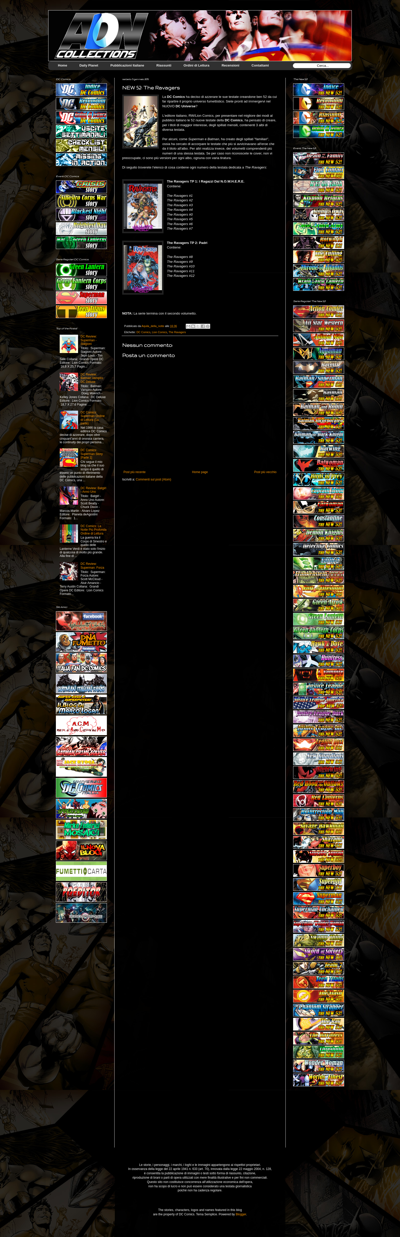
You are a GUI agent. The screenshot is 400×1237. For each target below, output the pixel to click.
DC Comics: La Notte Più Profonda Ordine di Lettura (93, 529)
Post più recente (134, 472)
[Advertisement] (318, 1120)
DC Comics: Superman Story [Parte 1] (92, 453)
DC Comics (143, 332)
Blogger (241, 1214)
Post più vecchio (265, 472)
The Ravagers (177, 332)
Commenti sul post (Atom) (153, 479)
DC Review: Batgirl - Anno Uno (93, 489)
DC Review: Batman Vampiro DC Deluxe (92, 378)
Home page (200, 472)
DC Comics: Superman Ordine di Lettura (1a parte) (93, 418)
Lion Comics (159, 332)
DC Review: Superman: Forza (92, 565)
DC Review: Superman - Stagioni (89, 340)
